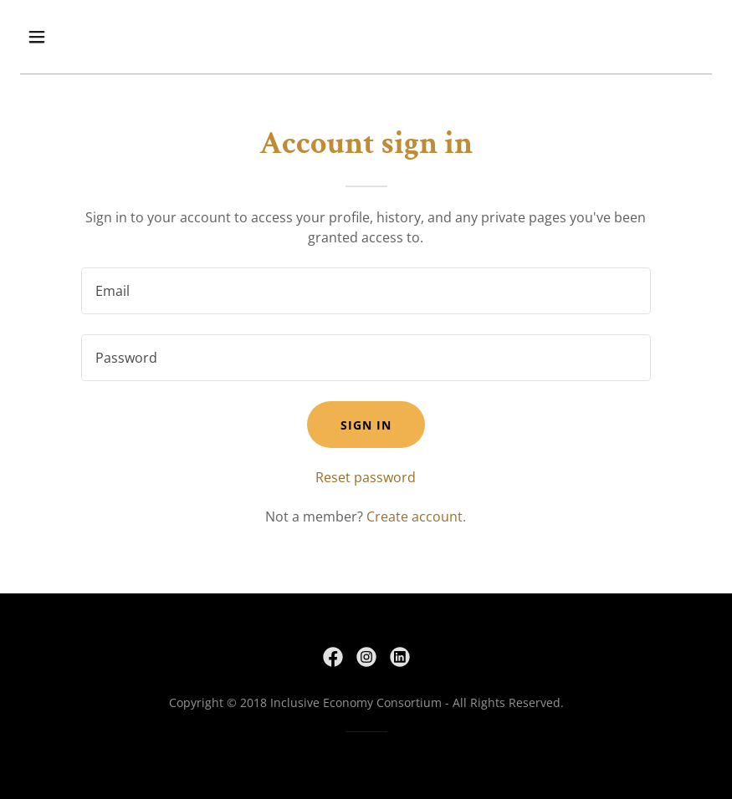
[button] (99, 36)
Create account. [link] (416, 516)
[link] (333, 657)
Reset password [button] (365, 477)
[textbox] (366, 290)
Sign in (366, 425)
